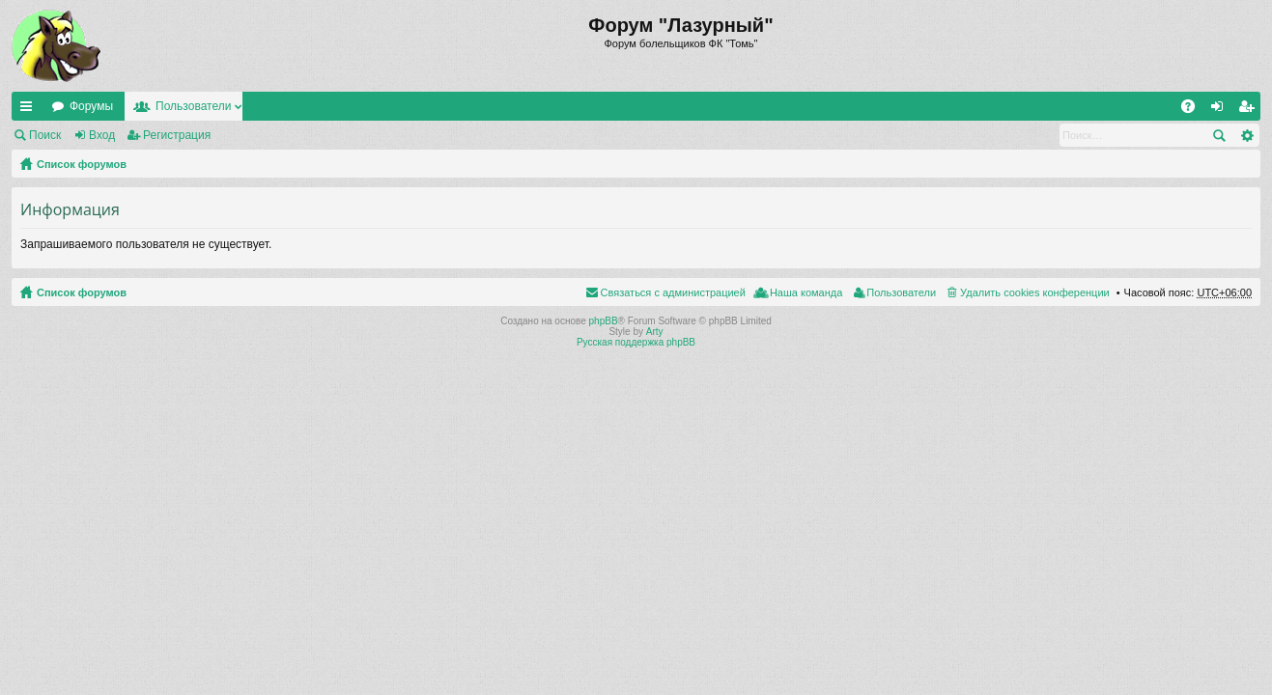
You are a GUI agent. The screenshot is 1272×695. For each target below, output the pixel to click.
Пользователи (193, 106)
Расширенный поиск (1246, 135)
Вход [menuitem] (1221, 110)
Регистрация (177, 135)
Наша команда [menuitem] (806, 292)
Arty (655, 331)
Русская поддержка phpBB (636, 342)
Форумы (91, 106)
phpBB (603, 321)
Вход (102, 135)
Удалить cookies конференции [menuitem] (1035, 292)
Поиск (45, 135)
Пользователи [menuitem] (901, 292)
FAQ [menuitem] (1194, 110)
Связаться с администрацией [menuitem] (673, 292)
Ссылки (30, 110)
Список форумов (82, 164)
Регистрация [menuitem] (1249, 110)
